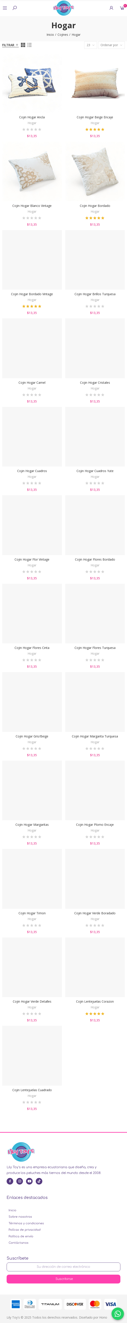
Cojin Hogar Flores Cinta (32, 648)
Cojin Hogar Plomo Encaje (95, 824)
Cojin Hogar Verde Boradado (95, 913)
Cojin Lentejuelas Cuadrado (32, 1090)
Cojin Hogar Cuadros (32, 471)
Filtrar (8, 45)
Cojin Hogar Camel (32, 382)
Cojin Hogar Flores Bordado (95, 559)
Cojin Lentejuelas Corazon (95, 1001)
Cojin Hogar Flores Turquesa (95, 648)
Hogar (32, 123)
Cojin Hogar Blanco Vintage (32, 206)
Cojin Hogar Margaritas (32, 824)
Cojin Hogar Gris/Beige (32, 736)
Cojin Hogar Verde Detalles (32, 1001)
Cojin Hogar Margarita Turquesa (95, 736)
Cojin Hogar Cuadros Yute (95, 471)
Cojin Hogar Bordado (95, 206)
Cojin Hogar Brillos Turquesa (95, 294)
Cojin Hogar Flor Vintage (32, 559)
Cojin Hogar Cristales (95, 382)
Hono (103, 1317)
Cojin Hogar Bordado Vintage (32, 294)
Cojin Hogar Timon (32, 913)
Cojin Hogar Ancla (32, 117)
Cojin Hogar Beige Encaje (95, 117)
